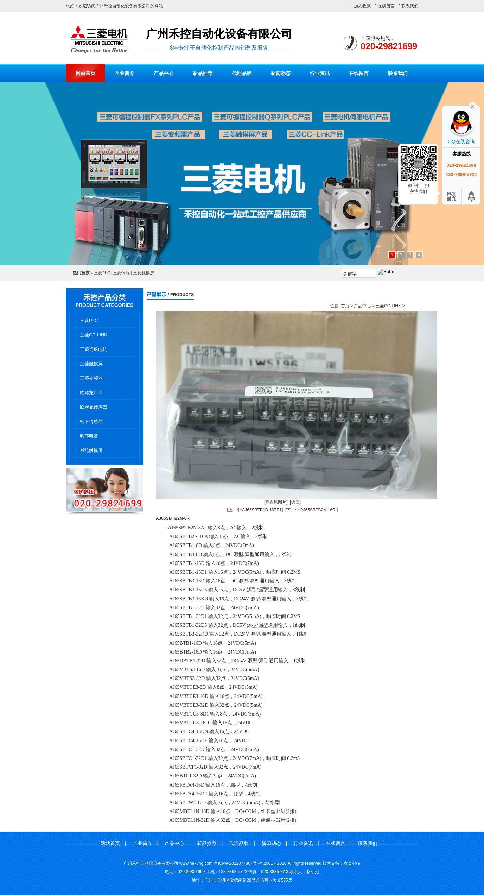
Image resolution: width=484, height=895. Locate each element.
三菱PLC (89, 320)
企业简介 (124, 73)
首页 (345, 305)
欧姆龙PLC (91, 392)
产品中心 (163, 73)
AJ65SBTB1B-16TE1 (262, 510)
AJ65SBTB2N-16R (318, 510)
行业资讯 (320, 73)
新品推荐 (202, 73)
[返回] (295, 502)
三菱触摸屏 (91, 363)
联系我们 (409, 6)
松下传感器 (91, 421)
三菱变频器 (91, 378)
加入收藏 (362, 6)
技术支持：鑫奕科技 (342, 863)
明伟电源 (89, 436)
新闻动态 (281, 73)
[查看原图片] (276, 502)
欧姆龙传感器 (93, 407)
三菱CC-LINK (93, 335)
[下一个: (292, 510)
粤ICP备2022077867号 (235, 863)
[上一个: (234, 510)
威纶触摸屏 (91, 450)
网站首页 (85, 73)
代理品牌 (241, 73)
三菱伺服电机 (93, 349)
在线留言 (386, 6)
